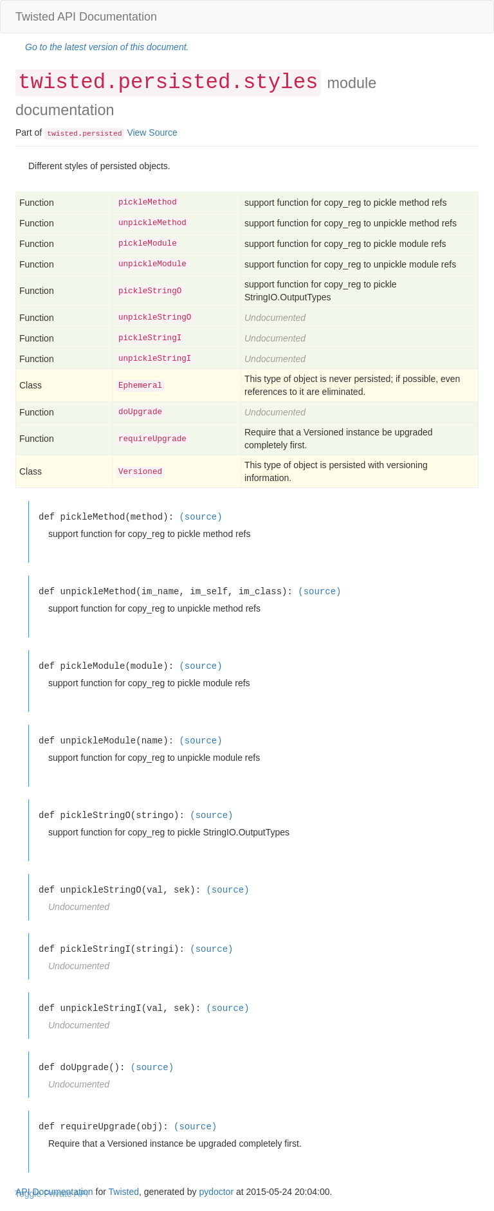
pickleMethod (147, 202)
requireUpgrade (152, 439)
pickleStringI (149, 338)
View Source (152, 132)
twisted (62, 134)
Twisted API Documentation (86, 16)
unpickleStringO (154, 317)
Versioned (140, 472)
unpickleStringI (154, 358)
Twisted (124, 1192)
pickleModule (147, 243)
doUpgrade (140, 412)
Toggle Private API (51, 1193)
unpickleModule (152, 264)
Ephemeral (140, 385)
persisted (102, 134)
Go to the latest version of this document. (106, 47)
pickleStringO (149, 291)
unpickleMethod (152, 223)
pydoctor (216, 1192)
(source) (200, 517)
